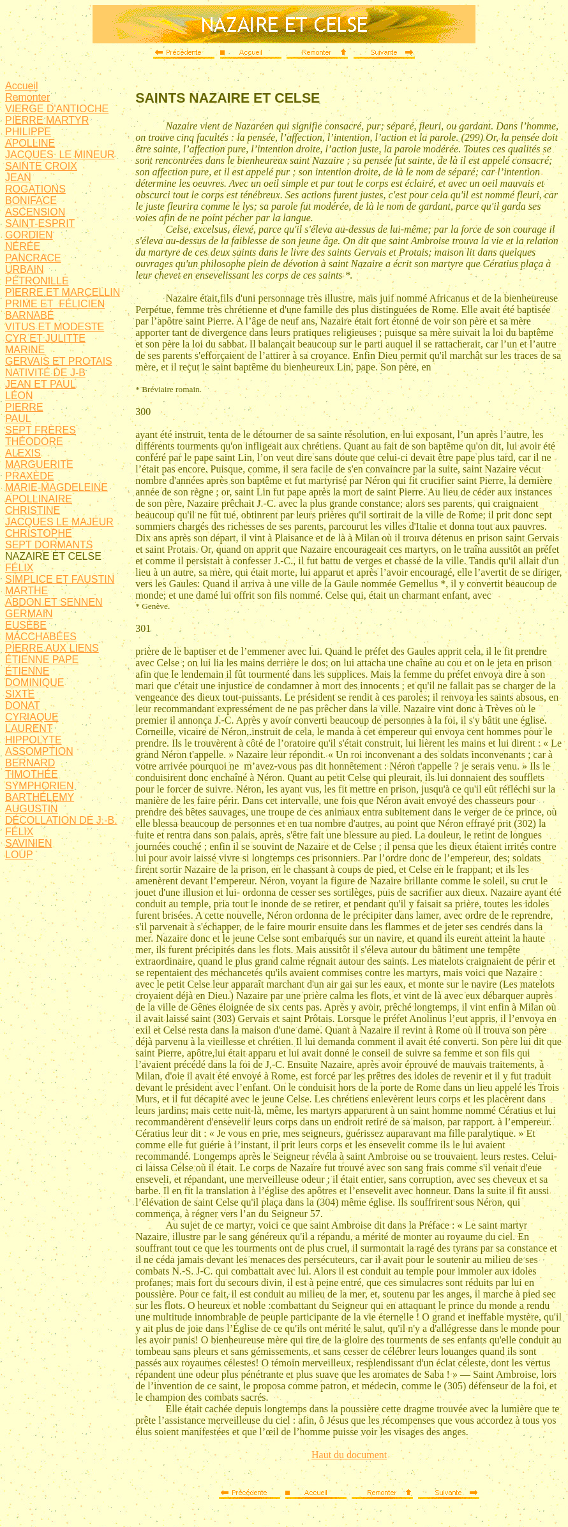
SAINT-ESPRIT (40, 223)
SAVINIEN (28, 843)
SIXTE (19, 694)
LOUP (19, 854)
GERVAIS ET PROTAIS (58, 361)
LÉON (19, 395)
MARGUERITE (39, 464)
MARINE (25, 349)
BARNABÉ (29, 315)
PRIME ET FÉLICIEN (55, 303)
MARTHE (26, 590)
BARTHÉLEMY (39, 797)
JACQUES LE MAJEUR (59, 521)
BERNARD (30, 762)
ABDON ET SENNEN (54, 602)
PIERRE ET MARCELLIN (62, 292)
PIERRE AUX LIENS (52, 648)
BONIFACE (31, 200)
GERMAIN (29, 613)
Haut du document (349, 1454)
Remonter (27, 97)
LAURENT (29, 728)
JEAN (18, 177)
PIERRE (24, 407)
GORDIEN (29, 235)
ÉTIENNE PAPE (41, 659)
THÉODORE (34, 441)
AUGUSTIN (31, 808)
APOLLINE (30, 143)
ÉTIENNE (27, 671)
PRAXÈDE (29, 476)
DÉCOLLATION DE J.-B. (61, 820)
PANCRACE (33, 257)
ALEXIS (23, 453)
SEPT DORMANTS (49, 544)
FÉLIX (19, 567)
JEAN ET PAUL (40, 384)
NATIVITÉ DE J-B (45, 372)
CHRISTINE (32, 510)
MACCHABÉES (41, 636)
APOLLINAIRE (38, 498)
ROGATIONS (35, 189)
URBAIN (24, 269)
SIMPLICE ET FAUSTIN (59, 579)
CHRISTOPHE (38, 533)
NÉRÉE (22, 246)
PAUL (18, 418)
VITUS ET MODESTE (54, 326)
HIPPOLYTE (33, 739)
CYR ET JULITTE (45, 338)
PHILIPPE (28, 131)
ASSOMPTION (39, 751)
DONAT (22, 705)
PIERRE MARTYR (47, 120)
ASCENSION (35, 212)
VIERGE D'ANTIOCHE (56, 108)
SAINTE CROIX (41, 166)
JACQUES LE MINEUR (60, 154)
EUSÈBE (26, 625)
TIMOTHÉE (31, 774)
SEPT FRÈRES (40, 430)
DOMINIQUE (34, 682)
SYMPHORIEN (39, 785)
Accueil (21, 85)
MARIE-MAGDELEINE (56, 487)
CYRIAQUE (32, 717)
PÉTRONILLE (37, 280)
